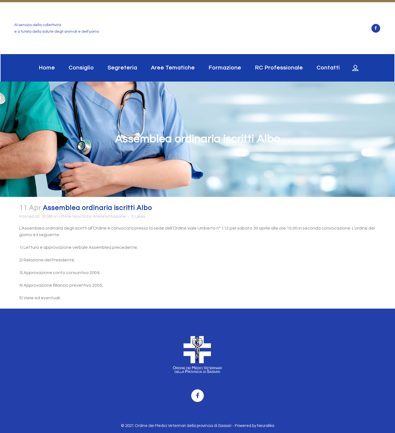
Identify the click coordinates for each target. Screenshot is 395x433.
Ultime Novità (72, 216)
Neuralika (265, 426)
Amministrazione (109, 216)
